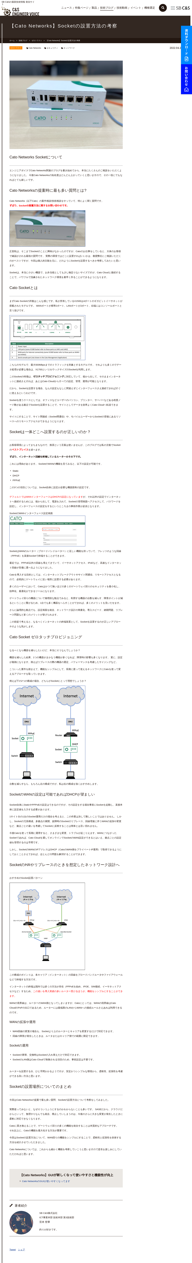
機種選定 (149, 7)
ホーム (12, 40)
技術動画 (122, 7)
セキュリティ (52, 48)
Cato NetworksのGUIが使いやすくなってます (46, 1181)
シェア (21, 1249)
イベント (135, 7)
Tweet (12, 1249)
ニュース (66, 7)
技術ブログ (106, 7)
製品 (94, 7)
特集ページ (81, 7)
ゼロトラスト (37, 40)
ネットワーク (69, 48)
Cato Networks (35, 48)
